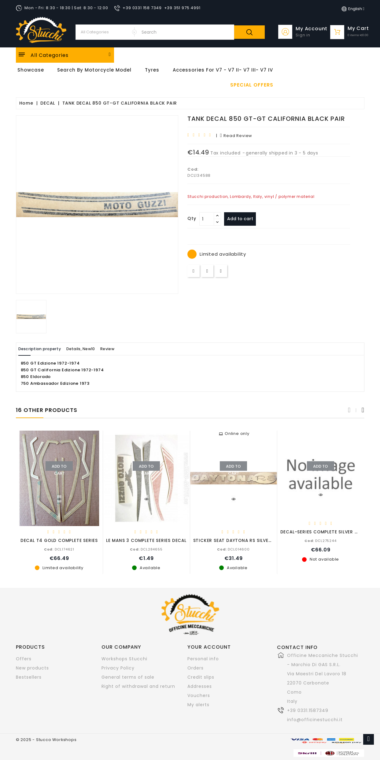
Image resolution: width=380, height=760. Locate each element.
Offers (23, 658)
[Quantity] (206, 219)
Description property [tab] (44, 348)
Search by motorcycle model (94, 70)
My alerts (198, 704)
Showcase (30, 70)
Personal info (203, 658)
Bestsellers (29, 677)
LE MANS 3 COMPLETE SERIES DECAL (146, 540)
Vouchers (198, 695)
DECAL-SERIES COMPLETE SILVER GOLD (323, 532)
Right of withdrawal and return (138, 686)
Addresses (199, 686)
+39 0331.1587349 (307, 710)
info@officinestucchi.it (315, 719)
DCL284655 (146, 549)
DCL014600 (233, 549)
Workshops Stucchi (124, 658)
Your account (209, 646)
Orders (195, 668)
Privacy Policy (118, 668)
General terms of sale (127, 677)
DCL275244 (320, 540)
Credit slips (200, 677)
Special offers (251, 85)
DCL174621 (59, 549)
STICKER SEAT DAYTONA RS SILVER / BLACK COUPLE (251, 540)
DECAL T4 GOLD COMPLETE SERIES (59, 540)
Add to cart (242, 219)
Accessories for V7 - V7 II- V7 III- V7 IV (223, 70)
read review (236, 135)
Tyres (152, 70)
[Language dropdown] (352, 9)
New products (32, 668)
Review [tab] (126, 348)
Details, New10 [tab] (93, 348)
